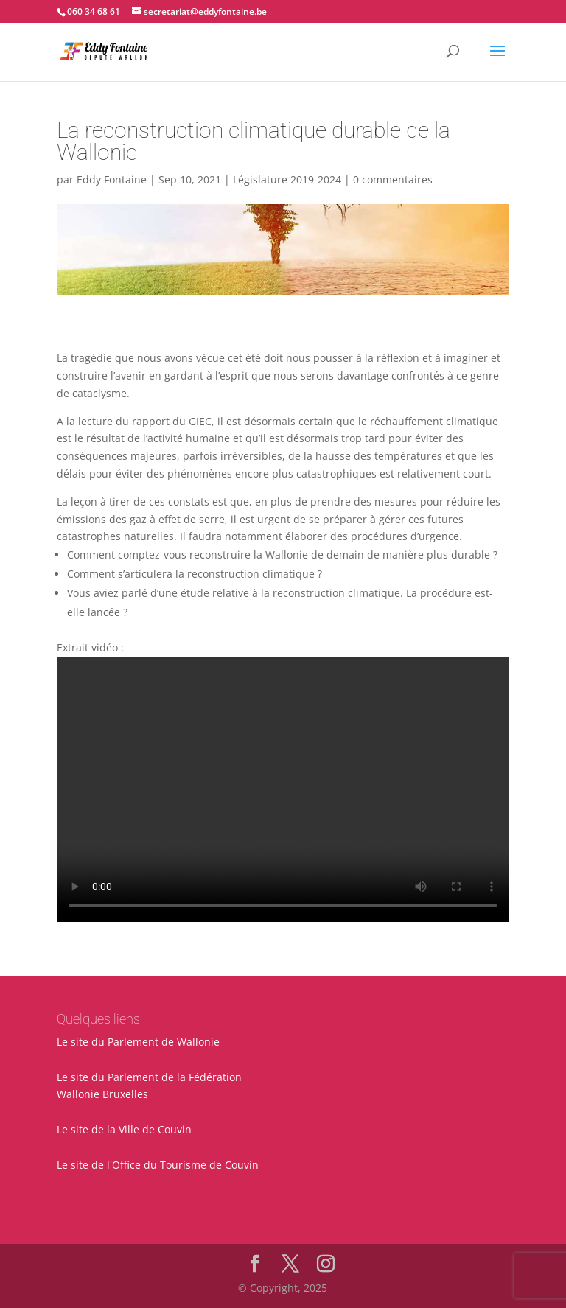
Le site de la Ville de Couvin (124, 1129)
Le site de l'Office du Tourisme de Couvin (158, 1165)
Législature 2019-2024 (287, 179)
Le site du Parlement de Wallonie (138, 1042)
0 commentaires (393, 179)
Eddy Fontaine (112, 179)
